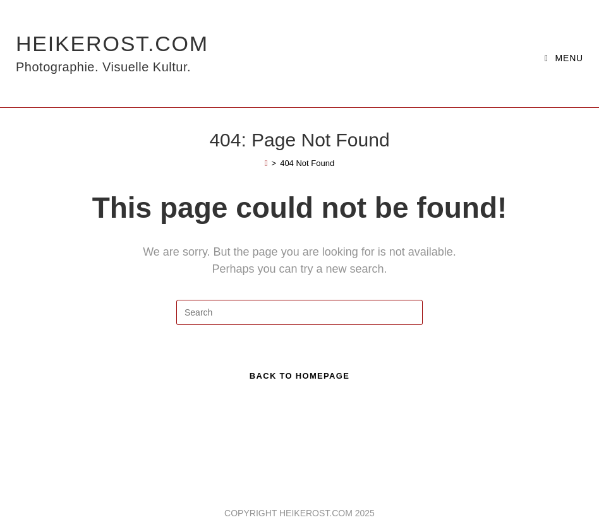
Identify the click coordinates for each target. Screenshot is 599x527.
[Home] (266, 163)
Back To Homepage (299, 376)
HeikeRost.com (112, 54)
